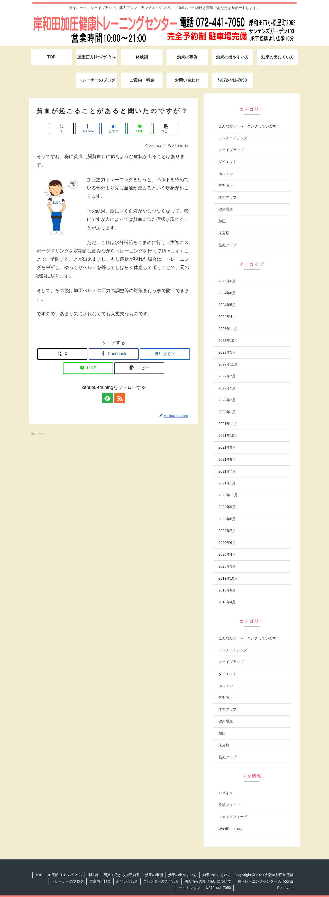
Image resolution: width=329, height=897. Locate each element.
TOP (38, 875)
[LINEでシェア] (139, 128)
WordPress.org (230, 829)
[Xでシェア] (61, 128)
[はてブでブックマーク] (113, 128)
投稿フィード (229, 805)
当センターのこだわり (161, 881)
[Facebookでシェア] (87, 128)
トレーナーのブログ (67, 881)
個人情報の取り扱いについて (207, 881)
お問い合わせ (127, 881)
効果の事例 (154, 875)
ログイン (225, 793)
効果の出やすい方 (182, 875)
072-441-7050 (218, 888)
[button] (165, 128)
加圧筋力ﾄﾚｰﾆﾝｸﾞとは (65, 875)
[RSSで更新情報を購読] (119, 398)
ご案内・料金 (100, 881)
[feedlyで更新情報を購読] (108, 398)
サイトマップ (189, 888)
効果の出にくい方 (216, 875)
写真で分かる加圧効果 (121, 875)
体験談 (92, 875)
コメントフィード (232, 817)
